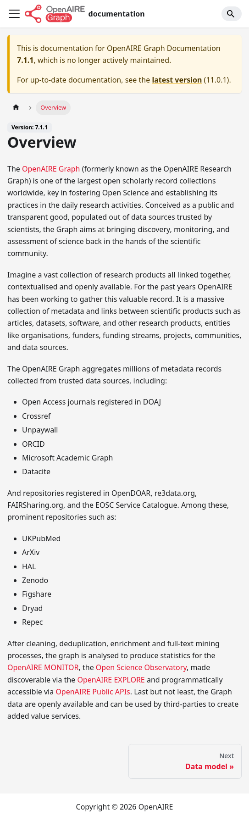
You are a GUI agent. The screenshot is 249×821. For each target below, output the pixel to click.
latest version (177, 80)
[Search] (231, 13)
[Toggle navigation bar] (14, 14)
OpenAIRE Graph (51, 169)
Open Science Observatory (141, 667)
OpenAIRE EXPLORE (110, 680)
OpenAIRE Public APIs (92, 692)
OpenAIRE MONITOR (43, 667)
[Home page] (16, 107)
